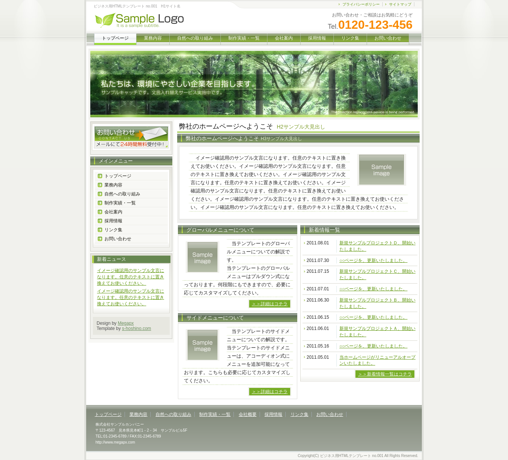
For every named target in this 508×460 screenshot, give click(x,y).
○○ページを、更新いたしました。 (373, 260)
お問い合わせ (387, 38)
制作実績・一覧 (244, 38)
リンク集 (350, 38)
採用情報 (317, 38)
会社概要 (248, 414)
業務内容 (153, 38)
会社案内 (284, 38)
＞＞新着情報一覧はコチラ (385, 374)
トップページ (117, 176)
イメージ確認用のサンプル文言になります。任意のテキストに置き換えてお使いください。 (130, 277)
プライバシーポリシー (361, 4)
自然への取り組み (195, 38)
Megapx (126, 323)
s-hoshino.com (136, 328)
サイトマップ (400, 4)
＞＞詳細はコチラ (270, 303)
